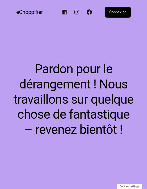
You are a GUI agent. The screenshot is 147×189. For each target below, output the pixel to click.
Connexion (118, 12)
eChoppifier (29, 12)
